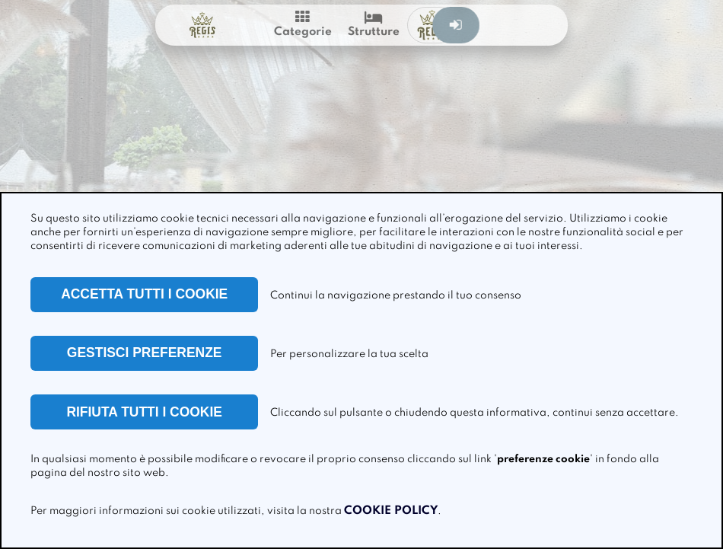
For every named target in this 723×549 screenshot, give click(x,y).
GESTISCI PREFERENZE (144, 352)
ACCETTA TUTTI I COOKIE (144, 294)
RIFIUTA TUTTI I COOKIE (144, 412)
